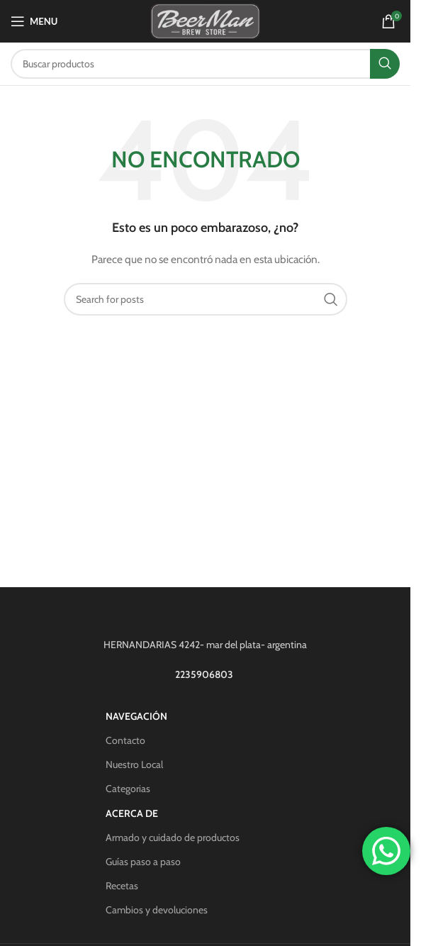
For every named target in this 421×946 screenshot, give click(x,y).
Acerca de (132, 813)
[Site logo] (205, 19)
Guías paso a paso (143, 861)
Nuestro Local (134, 764)
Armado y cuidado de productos (173, 837)
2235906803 (205, 674)
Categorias (128, 788)
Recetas (122, 885)
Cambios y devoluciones (157, 909)
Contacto (125, 740)
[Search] (205, 64)
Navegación (136, 716)
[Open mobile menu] (34, 21)
